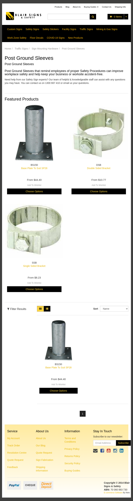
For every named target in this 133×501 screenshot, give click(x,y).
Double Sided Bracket (98, 168)
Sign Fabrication (44, 460)
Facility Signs (69, 29)
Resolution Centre (16, 452)
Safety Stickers (51, 29)
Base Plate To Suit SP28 (34, 168)
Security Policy (72, 463)
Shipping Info (120, 7)
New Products (75, 37)
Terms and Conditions (70, 440)
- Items (116, 16)
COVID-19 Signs (55, 37)
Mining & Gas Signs (107, 29)
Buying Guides (91, 7)
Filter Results (16, 309)
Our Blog (40, 445)
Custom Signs (14, 29)
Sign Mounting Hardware (45, 48)
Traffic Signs (86, 29)
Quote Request (15, 460)
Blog (67, 7)
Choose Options (34, 191)
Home (8, 48)
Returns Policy (72, 456)
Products (58, 7)
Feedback (12, 467)
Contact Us (106, 7)
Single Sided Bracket (34, 266)
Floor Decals (36, 37)
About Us (77, 7)
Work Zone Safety (16, 37)
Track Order (13, 445)
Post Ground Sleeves (73, 48)
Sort (95, 308)
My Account (13, 438)
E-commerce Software (113, 493)
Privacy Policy (71, 449)
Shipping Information (42, 469)
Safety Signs (32, 29)
